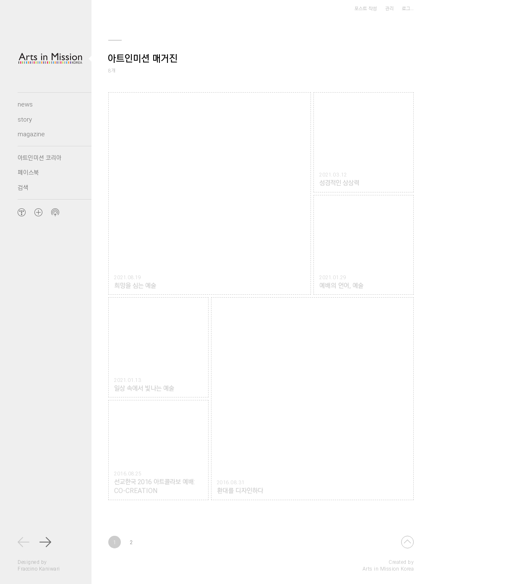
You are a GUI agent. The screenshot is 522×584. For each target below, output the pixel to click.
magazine (31, 134)
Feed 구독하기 (55, 212)
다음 (45, 542)
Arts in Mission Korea (388, 568)
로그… (408, 8)
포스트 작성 (366, 8)
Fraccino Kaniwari (39, 568)
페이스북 (28, 172)
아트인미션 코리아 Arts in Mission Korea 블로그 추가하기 (38, 212)
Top (407, 542)
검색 (23, 187)
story (25, 119)
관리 (389, 8)
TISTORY (21, 212)
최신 (24, 542)
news (25, 104)
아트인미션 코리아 (39, 157)
